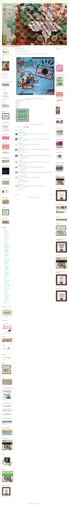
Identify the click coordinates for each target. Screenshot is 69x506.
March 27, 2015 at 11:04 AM (22, 173)
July (5, 237)
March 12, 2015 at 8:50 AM (22, 135)
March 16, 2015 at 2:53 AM (22, 145)
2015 (4, 230)
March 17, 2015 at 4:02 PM (22, 151)
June (5, 239)
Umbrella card (6, 245)
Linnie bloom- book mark (6, 263)
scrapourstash (21, 99)
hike (4, 264)
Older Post (51, 194)
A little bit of (6, 292)
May (5, 240)
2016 (4, 228)
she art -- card (6, 257)
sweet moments (6, 295)
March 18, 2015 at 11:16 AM (22, 158)
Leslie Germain (20, 132)
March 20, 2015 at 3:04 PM (22, 163)
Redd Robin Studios (21, 175)
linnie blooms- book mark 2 (6, 297)
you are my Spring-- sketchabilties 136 (7, 251)
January (5, 301)
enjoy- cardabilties (7, 284)
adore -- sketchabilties (7, 280)
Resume (8, 46)
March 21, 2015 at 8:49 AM (22, 168)
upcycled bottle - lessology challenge (7, 267)
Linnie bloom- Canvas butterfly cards (7, 273)
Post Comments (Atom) (37, 197)
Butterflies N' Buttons (17, 7)
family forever (6, 293)
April (5, 242)
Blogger (39, 503)
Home (4, 46)
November (6, 231)
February (6, 299)
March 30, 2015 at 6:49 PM (22, 187)
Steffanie (19, 137)
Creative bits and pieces (16, 46)
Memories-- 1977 (7, 288)
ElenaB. (19, 142)
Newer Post (18, 194)
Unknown (19, 184)
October (5, 233)
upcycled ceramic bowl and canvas (7, 255)
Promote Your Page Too (5, 78)
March (5, 243)
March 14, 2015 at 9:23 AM (22, 140)
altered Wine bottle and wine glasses (7, 247)
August (5, 236)
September (6, 234)
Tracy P (19, 154)
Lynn (19, 160)
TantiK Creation (21, 170)
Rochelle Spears (21, 165)
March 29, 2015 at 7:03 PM (22, 182)
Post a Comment (19, 189)
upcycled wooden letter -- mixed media (7, 260)
